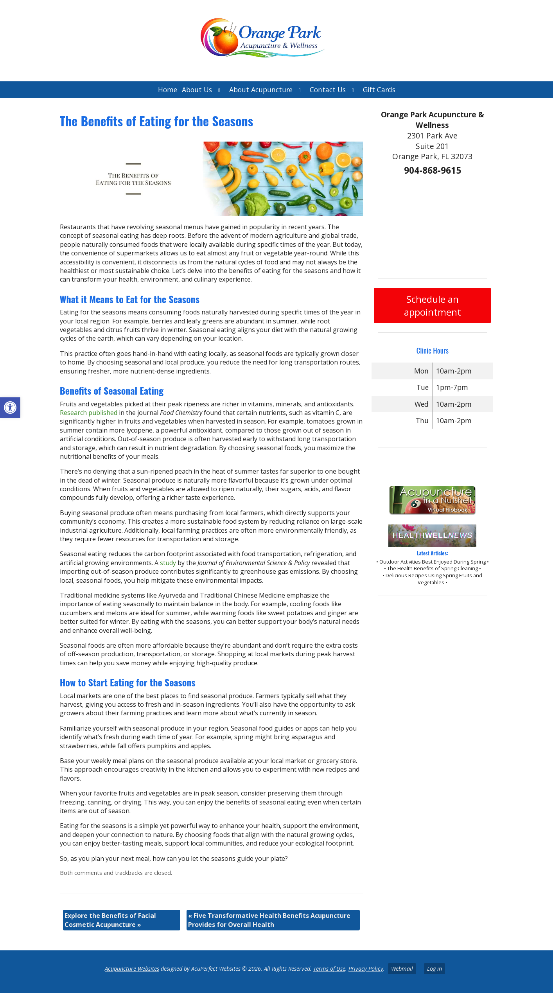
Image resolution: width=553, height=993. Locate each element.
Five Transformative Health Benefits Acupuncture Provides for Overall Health (269, 919)
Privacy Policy (365, 968)
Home (167, 89)
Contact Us (328, 89)
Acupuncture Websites (132, 968)
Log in (434, 968)
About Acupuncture (261, 89)
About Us (197, 89)
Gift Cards (379, 89)
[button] (10, 407)
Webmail (402, 968)
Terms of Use (329, 968)
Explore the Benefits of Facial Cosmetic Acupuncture (110, 919)
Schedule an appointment (432, 305)
